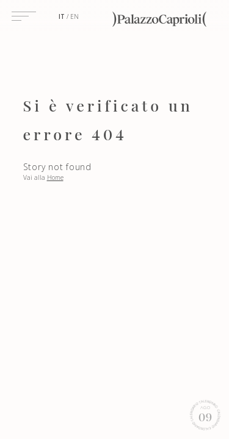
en (74, 16)
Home (55, 177)
